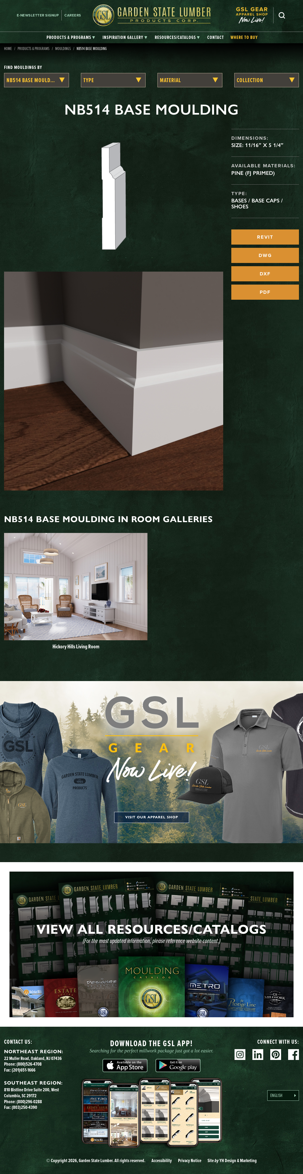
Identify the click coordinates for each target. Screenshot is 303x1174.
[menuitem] (255, 15)
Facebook (293, 1054)
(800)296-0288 (29, 1101)
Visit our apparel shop (151, 817)
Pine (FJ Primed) (253, 173)
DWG (265, 255)
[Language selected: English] (283, 1095)
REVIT (265, 237)
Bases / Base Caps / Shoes (257, 203)
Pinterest (275, 1054)
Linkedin (257, 1054)
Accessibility (162, 1160)
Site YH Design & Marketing (232, 1160)
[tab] (71, 37)
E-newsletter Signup (38, 15)
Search (282, 15)
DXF (265, 273)
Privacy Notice (189, 1160)
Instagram (240, 1054)
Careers (72, 15)
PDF (265, 292)
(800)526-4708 (29, 1064)
